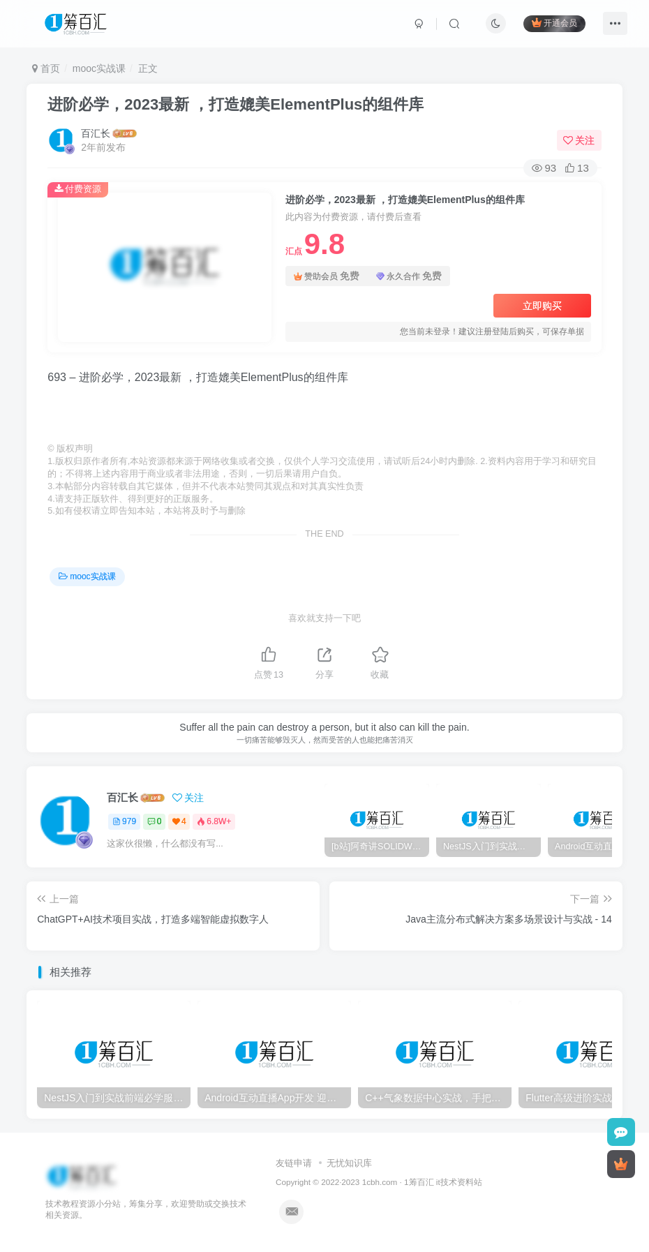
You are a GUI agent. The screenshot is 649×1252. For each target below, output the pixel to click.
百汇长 (95, 133)
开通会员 (554, 22)
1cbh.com (380, 1181)
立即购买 (542, 305)
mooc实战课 (99, 68)
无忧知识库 (349, 1163)
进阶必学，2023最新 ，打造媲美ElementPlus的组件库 (235, 104)
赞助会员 (326, 276)
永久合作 (409, 276)
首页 (46, 68)
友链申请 (294, 1163)
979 (124, 821)
